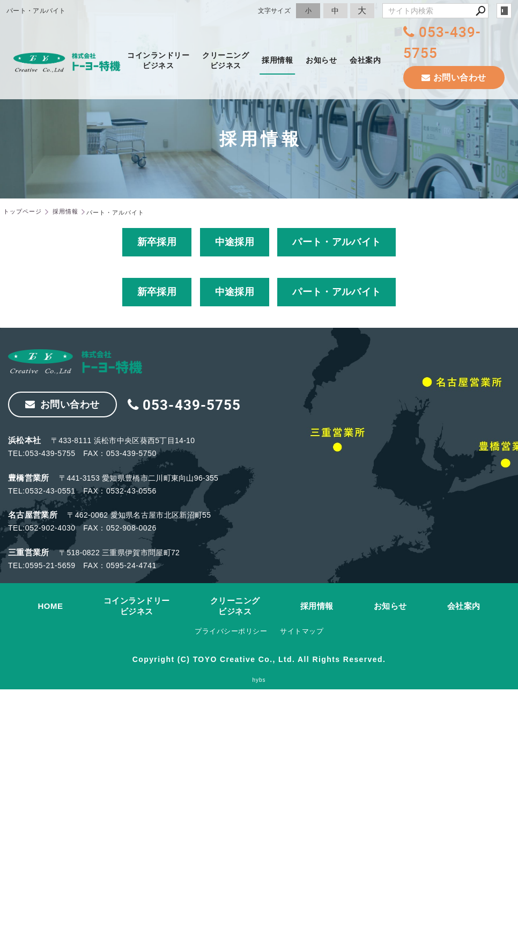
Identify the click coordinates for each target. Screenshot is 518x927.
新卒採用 (156, 242)
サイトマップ (301, 631)
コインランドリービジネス (158, 60)
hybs (258, 680)
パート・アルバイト (336, 242)
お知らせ (321, 60)
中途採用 (234, 242)
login (504, 10)
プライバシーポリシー (231, 631)
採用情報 (277, 60)
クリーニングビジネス (225, 60)
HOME (50, 605)
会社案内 (365, 60)
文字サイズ (274, 10)
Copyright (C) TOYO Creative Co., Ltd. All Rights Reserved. (259, 659)
